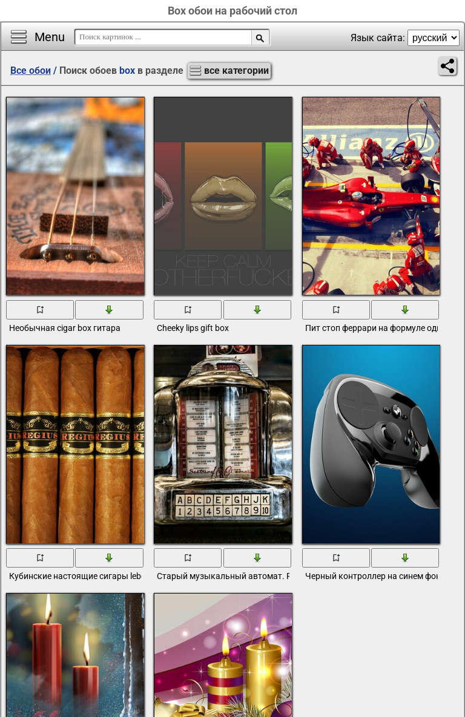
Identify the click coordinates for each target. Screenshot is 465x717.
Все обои (30, 70)
